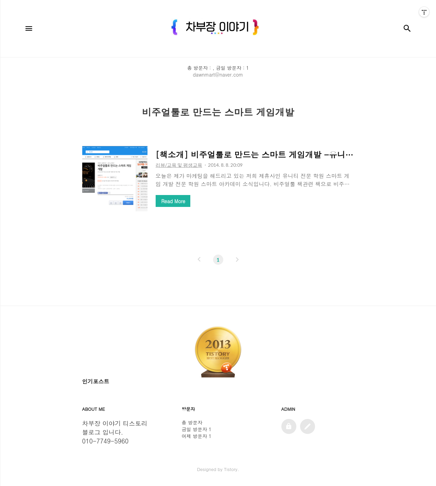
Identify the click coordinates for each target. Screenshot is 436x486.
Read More (173, 201)
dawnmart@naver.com (218, 74)
